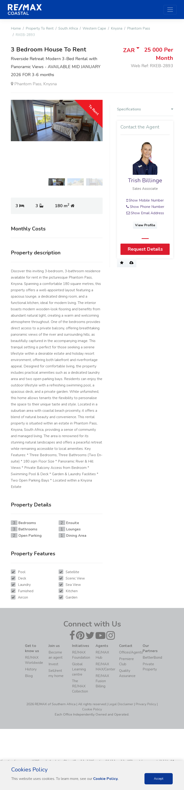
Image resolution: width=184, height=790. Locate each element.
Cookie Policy (92, 709)
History (31, 669)
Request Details (145, 249)
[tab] (145, 110)
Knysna (116, 28)
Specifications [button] (145, 109)
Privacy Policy (146, 704)
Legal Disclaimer (120, 704)
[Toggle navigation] (170, 9)
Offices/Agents (131, 652)
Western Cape (94, 28)
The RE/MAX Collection (80, 686)
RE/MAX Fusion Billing (102, 681)
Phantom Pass (138, 28)
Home (16, 28)
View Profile (145, 225)
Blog (29, 675)
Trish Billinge (145, 180)
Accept (158, 779)
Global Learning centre (79, 669)
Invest (53, 664)
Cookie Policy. (105, 778)
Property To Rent (40, 28)
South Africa (68, 28)
